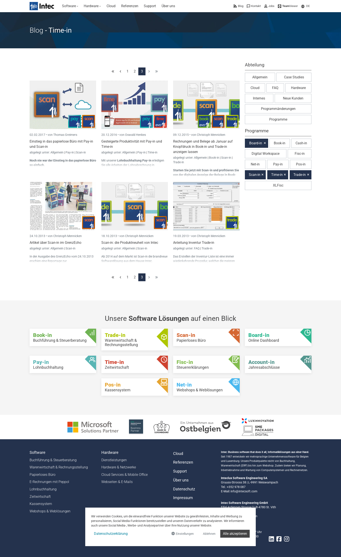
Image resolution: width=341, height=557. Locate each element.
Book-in (214, 157)
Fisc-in (300, 153)
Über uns (181, 480)
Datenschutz (184, 489)
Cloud (255, 88)
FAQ (197, 248)
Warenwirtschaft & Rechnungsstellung (59, 467)
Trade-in (178, 162)
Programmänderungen (278, 109)
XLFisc (278, 185)
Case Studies (294, 77)
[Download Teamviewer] (287, 6)
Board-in (255, 143)
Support (180, 471)
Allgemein (57, 152)
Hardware (298, 88)
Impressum (183, 498)
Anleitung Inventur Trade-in (193, 243)
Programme (278, 119)
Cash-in (301, 143)
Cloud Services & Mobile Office (124, 475)
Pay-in (69, 152)
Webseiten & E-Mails (117, 482)
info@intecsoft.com (244, 491)
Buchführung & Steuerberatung (53, 460)
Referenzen (183, 462)
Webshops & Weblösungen (50, 511)
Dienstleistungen (114, 460)
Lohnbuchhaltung (43, 489)
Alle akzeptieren (235, 534)
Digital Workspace (265, 153)
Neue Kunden (293, 98)
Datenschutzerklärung (111, 534)
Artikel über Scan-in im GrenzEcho (55, 243)
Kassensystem (41, 504)
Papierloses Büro (42, 475)
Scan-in (81, 152)
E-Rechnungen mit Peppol (49, 482)
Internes (259, 98)
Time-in (152, 152)
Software (37, 452)
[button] (305, 6)
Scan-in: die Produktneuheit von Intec (129, 243)
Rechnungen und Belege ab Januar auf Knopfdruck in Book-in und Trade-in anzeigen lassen (203, 146)
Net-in (255, 164)
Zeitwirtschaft (40, 497)
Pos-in (301, 164)
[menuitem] (70, 6)
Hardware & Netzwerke (118, 467)
